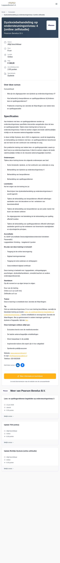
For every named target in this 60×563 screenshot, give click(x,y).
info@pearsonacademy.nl (18, 356)
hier (26, 320)
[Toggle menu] (56, 4)
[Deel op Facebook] (22, 365)
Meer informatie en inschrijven (30, 376)
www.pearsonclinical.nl (18, 353)
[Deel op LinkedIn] (18, 365)
